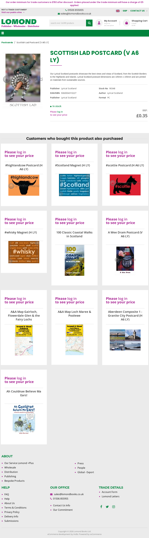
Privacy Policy (11, 512)
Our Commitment (63, 509)
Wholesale (10, 467)
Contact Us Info (61, 505)
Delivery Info (11, 516)
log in (60, 111)
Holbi (75, 534)
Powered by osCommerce (90, 534)
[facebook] (101, 507)
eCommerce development (59, 534)
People (81, 467)
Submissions (11, 521)
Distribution (11, 472)
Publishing (10, 476)
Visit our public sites (11, 12)
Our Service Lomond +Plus (19, 463)
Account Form (109, 492)
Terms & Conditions (15, 507)
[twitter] (107, 507)
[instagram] (113, 507)
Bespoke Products (14, 480)
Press (81, 463)
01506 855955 (76, 10)
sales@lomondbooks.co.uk (76, 13)
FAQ (6, 494)
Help (7, 498)
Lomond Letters (110, 496)
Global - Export (86, 472)
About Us (9, 503)
